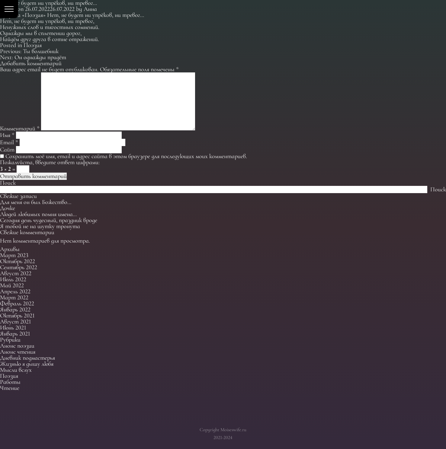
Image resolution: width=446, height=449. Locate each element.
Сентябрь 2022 (18, 267)
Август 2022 (15, 273)
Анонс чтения (17, 351)
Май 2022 (12, 285)
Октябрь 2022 (17, 261)
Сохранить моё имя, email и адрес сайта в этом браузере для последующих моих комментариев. (126, 156)
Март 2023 (14, 255)
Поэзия (33, 45)
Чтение (9, 388)
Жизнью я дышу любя (26, 364)
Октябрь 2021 (17, 315)
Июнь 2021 (13, 327)
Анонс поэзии (17, 345)
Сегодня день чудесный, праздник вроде (48, 220)
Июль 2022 (13, 279)
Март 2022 (14, 297)
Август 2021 (15, 321)
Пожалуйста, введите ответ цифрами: (50, 162)
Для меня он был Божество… (35, 202)
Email (9, 142)
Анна (90, 9)
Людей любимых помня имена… (38, 214)
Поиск (8, 182)
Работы (10, 382)
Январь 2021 (15, 333)
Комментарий (20, 128)
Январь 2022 (15, 309)
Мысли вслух (16, 370)
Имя (7, 135)
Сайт (7, 149)
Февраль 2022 (17, 303)
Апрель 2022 (15, 291)
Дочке (7, 208)
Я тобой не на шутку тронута (40, 226)
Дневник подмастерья (27, 357)
